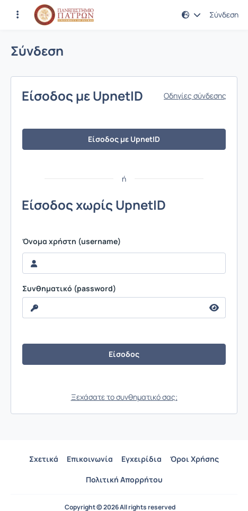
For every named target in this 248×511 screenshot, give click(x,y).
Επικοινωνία (90, 459)
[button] (191, 15)
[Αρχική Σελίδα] (64, 14)
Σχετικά (43, 459)
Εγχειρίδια (141, 459)
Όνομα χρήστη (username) (71, 241)
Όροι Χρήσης (194, 459)
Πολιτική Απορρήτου (124, 479)
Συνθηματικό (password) (69, 288)
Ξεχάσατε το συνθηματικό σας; (124, 397)
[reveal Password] (112, 307)
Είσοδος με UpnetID (124, 139)
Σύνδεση (223, 15)
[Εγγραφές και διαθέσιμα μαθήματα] (17, 15)
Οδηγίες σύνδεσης (195, 96)
